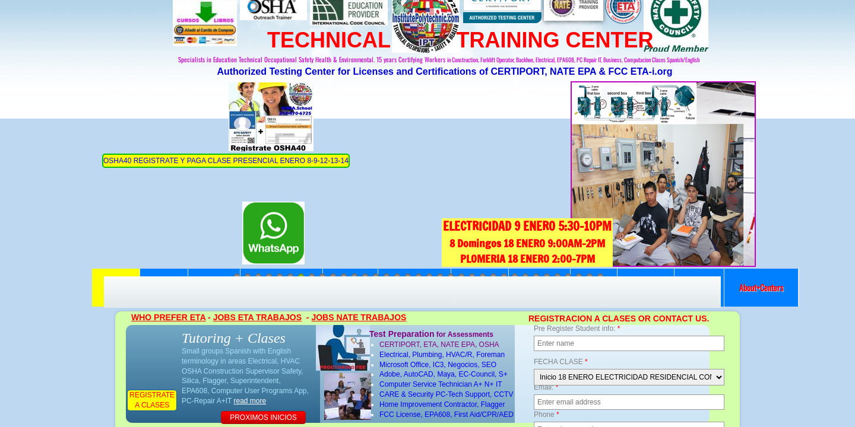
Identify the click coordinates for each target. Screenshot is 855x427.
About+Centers (761, 287)
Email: (546, 387)
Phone (546, 414)
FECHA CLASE (561, 362)
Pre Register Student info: (577, 328)
